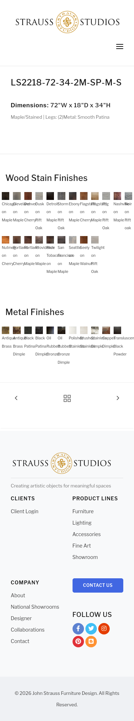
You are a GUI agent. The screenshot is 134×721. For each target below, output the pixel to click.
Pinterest (78, 642)
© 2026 (23, 693)
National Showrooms (35, 607)
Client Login (25, 511)
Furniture (83, 511)
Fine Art (82, 546)
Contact (20, 641)
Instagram (104, 630)
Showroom (85, 557)
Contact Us (98, 585)
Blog (91, 642)
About (18, 595)
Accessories (87, 534)
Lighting (82, 523)
